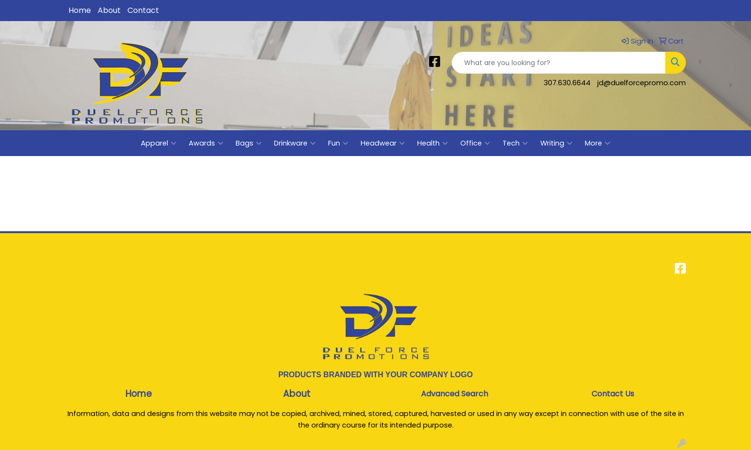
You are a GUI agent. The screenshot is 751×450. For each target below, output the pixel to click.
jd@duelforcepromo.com (641, 83)
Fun (338, 143)
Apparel (158, 143)
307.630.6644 (567, 83)
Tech (515, 143)
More (597, 143)
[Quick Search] (559, 63)
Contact (143, 10)
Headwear (383, 143)
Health (432, 143)
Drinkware (295, 143)
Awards (206, 143)
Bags (249, 143)
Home (79, 10)
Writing (556, 143)
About (109, 10)
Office (475, 143)
